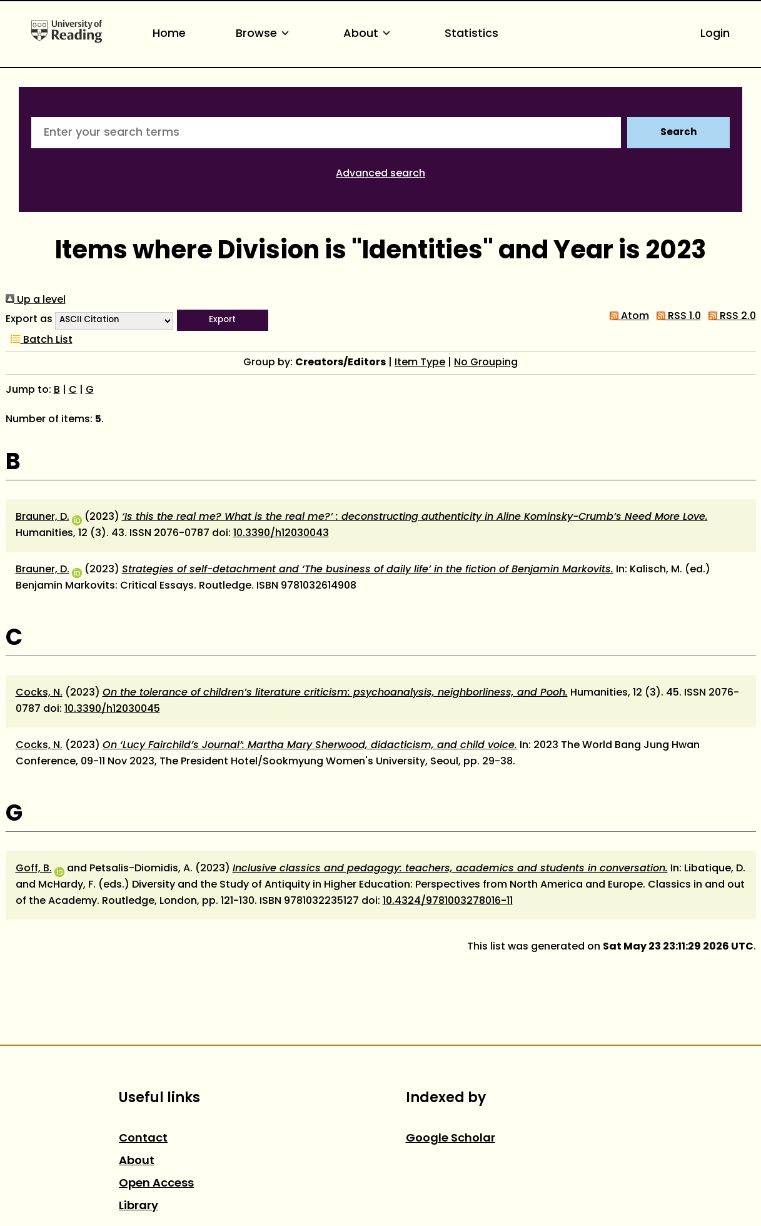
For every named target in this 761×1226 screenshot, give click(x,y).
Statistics (471, 34)
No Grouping (486, 363)
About (369, 34)
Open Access (156, 1183)
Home (169, 34)
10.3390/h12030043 (281, 533)
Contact (143, 1138)
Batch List (39, 340)
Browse (264, 34)
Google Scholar (450, 1138)
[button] (223, 320)
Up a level (36, 300)
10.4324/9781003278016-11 (448, 901)
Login (715, 34)
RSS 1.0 (676, 316)
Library (138, 1206)
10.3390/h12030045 (112, 709)
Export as (29, 320)
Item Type (420, 363)
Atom (627, 316)
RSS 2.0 (729, 316)
